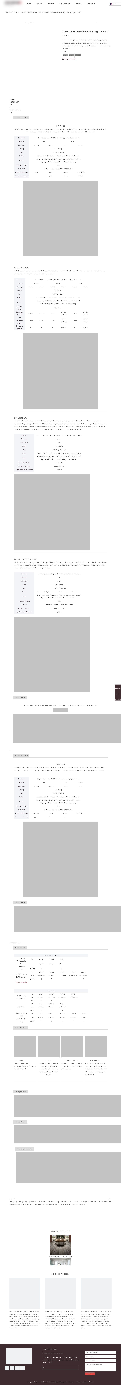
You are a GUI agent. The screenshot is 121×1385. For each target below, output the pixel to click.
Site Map (71, 1382)
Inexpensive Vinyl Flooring (17, 1204)
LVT (10, 104)
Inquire (65, 59)
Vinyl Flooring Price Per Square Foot (57, 1204)
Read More (18, 1328)
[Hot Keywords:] (95, 23)
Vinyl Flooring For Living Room (35, 1204)
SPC (10, 107)
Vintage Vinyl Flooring (16, 1202)
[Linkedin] (12, 1368)
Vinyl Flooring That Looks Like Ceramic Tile (97, 1202)
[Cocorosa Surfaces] (19, 1356)
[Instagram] (22, 1368)
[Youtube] (17, 1368)
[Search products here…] (59, 23)
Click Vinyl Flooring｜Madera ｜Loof (60, 1257)
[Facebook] (7, 1368)
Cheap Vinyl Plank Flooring (76, 1204)
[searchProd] (62, 1367)
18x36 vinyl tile (28, 1202)
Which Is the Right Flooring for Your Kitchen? (59, 1311)
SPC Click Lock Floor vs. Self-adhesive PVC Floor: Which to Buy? (96, 1311)
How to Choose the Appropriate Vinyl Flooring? (24, 1311)
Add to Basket (71, 59)
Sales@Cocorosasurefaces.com (54, 1353)
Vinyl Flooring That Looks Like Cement (72, 1202)
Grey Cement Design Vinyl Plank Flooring (46, 1202)
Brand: (12, 100)
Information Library (15, 110)
